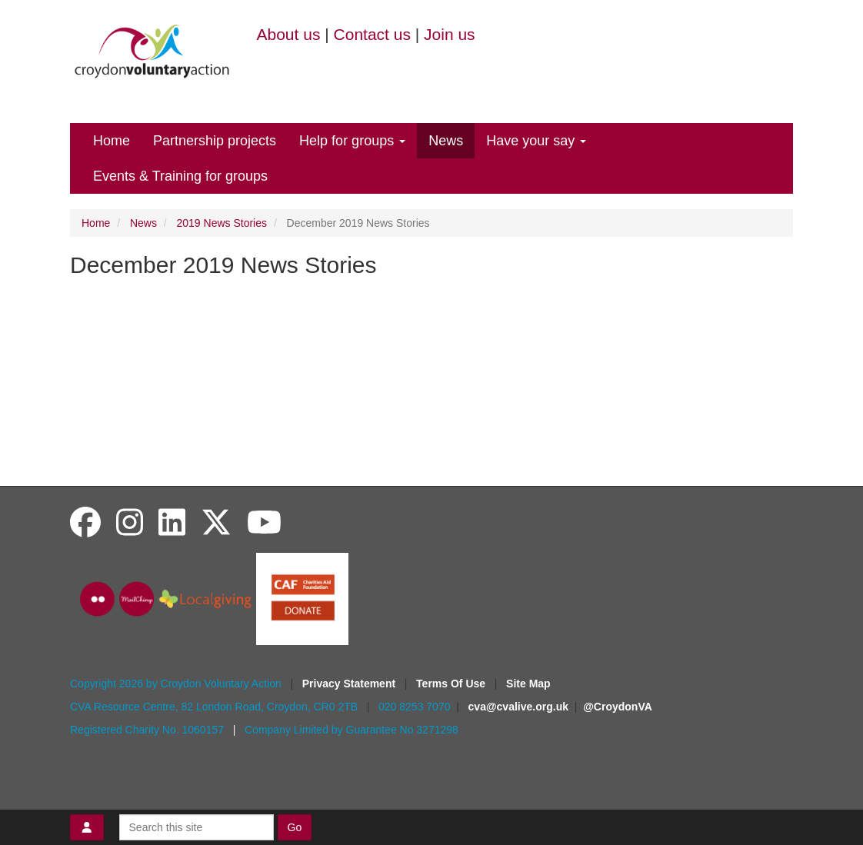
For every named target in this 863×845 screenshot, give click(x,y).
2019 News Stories (222, 223)
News (445, 140)
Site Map (528, 683)
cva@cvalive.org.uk (518, 706)
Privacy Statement (350, 683)
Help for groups (352, 140)
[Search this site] (196, 827)
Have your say (536, 140)
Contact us (372, 34)
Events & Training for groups (180, 176)
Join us (449, 34)
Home (111, 140)
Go (295, 827)
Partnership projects (214, 140)
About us (289, 34)
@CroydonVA (617, 706)
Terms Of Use (452, 683)
